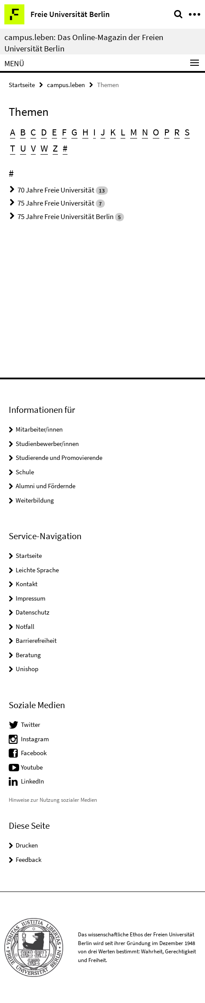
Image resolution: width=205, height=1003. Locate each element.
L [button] (123, 132)
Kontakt (26, 584)
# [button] (65, 148)
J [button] (103, 132)
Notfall (25, 626)
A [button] (12, 132)
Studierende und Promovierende (59, 457)
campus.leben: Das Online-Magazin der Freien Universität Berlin (83, 43)
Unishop (27, 669)
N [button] (145, 132)
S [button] (187, 132)
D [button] (44, 132)
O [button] (156, 132)
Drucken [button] (27, 845)
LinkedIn (32, 781)
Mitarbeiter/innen (39, 429)
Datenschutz (32, 612)
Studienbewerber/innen (47, 443)
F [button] (64, 132)
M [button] (133, 132)
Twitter (30, 724)
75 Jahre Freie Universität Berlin (65, 216)
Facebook (34, 753)
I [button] (94, 132)
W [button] (44, 148)
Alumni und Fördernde (45, 486)
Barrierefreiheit (36, 640)
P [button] (166, 132)
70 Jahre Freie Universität (55, 190)
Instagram (35, 739)
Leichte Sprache (37, 570)
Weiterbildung (35, 500)
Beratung (28, 655)
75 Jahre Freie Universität (55, 203)
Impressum (30, 598)
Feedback (28, 859)
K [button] (113, 132)
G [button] (74, 132)
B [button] (23, 132)
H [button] (85, 132)
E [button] (54, 132)
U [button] (23, 148)
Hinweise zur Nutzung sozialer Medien (53, 800)
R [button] (177, 132)
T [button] (12, 148)
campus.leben (66, 85)
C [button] (33, 132)
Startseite (22, 85)
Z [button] (55, 148)
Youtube (32, 767)
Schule (25, 472)
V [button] (33, 148)
